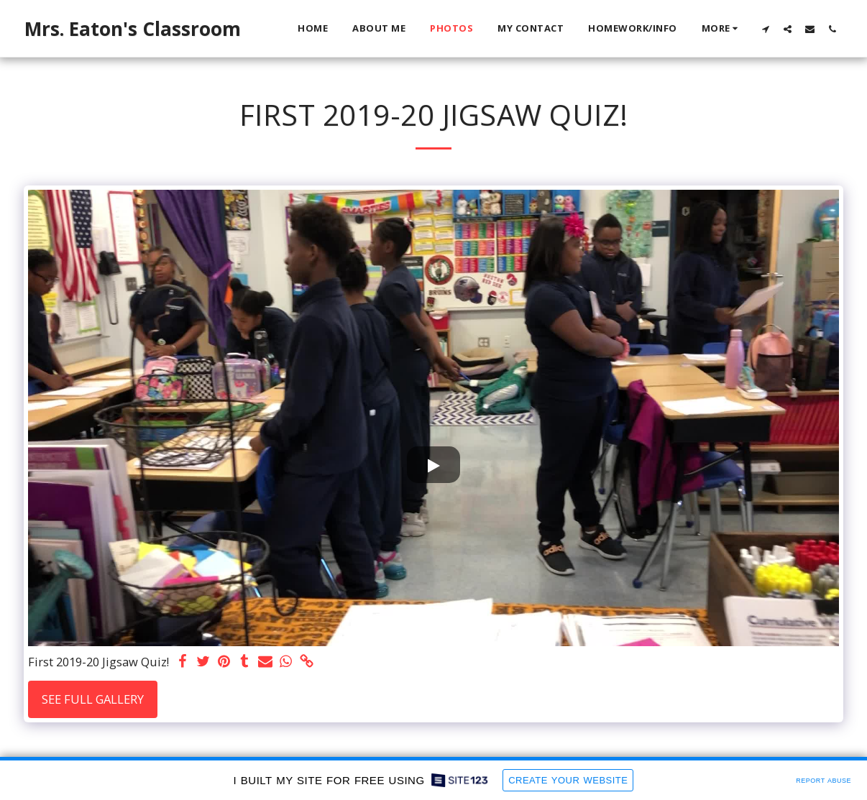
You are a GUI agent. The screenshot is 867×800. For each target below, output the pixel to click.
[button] (765, 29)
